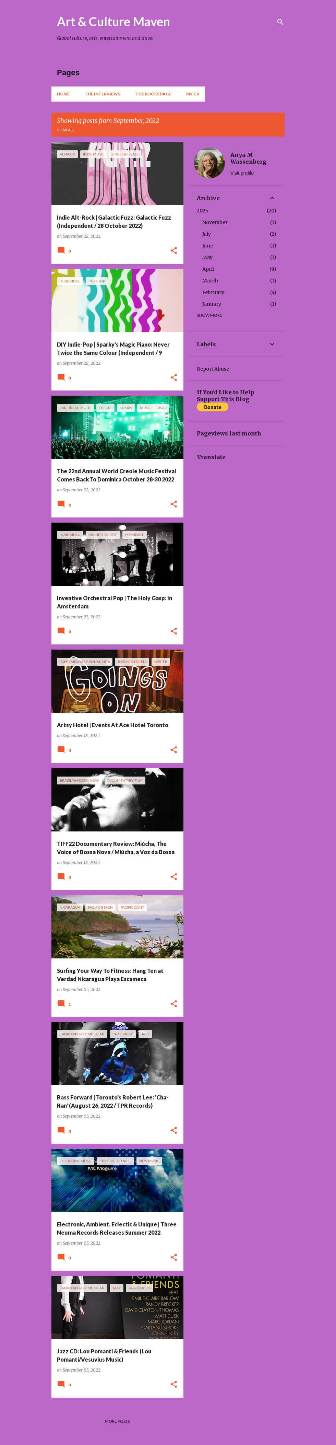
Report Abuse (213, 369)
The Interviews (102, 93)
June (207, 246)
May (207, 257)
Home (63, 93)
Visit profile (242, 173)
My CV (193, 93)
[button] (174, 251)
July (206, 234)
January (211, 304)
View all (66, 129)
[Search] (280, 22)
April (208, 269)
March (210, 281)
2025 (202, 211)
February (213, 292)
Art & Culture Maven (113, 21)
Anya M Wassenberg (248, 158)
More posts (117, 1421)
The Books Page (153, 93)
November (215, 222)
